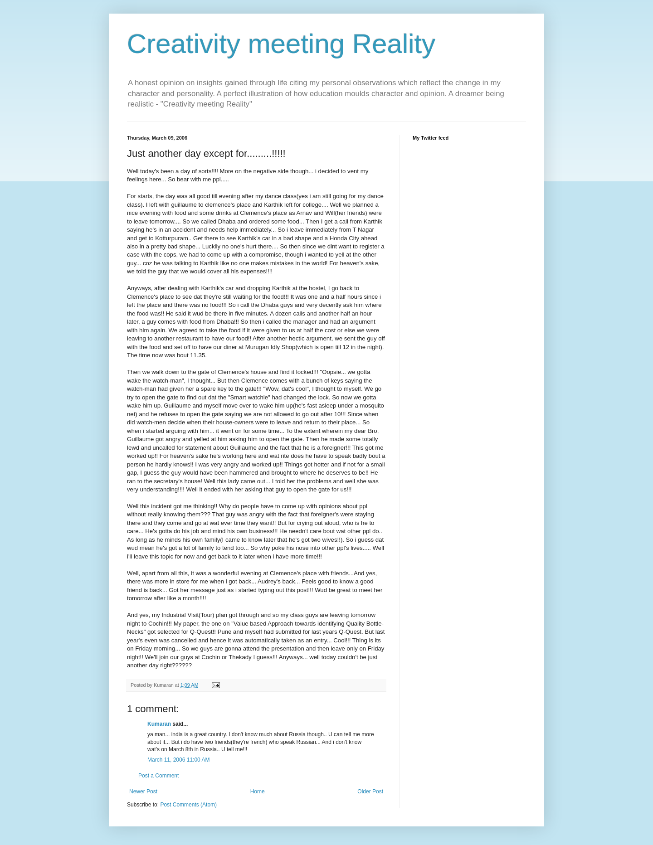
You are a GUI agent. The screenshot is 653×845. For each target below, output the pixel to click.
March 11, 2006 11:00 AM (178, 760)
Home (257, 791)
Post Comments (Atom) (188, 804)
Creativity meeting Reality (281, 44)
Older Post (370, 791)
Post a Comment (158, 775)
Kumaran (159, 724)
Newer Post (143, 791)
